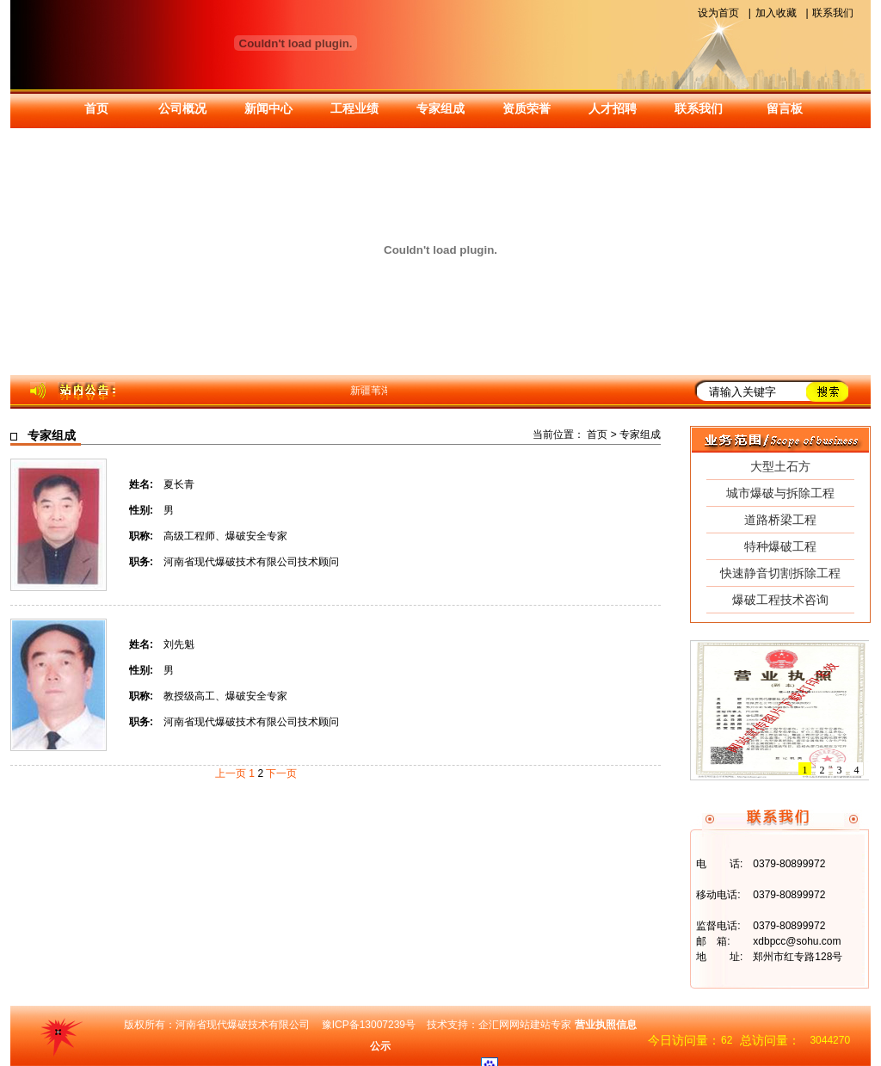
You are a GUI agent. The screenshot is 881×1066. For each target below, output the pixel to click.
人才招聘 (612, 108)
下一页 (281, 773)
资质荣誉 (526, 108)
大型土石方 (780, 466)
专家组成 (440, 108)
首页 (96, 108)
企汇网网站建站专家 (524, 1025)
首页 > (603, 434)
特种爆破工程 (780, 546)
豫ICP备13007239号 (369, 1025)
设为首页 (718, 13)
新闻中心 (268, 108)
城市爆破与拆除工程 (780, 493)
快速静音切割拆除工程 (780, 573)
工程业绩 (354, 108)
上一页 (230, 773)
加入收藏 (776, 13)
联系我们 (832, 13)
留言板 (785, 108)
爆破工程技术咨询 (780, 600)
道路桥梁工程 (780, 520)
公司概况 (182, 108)
